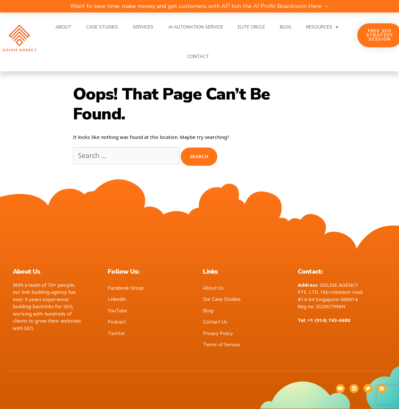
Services (143, 27)
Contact (198, 56)
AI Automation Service (195, 27)
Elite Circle (251, 27)
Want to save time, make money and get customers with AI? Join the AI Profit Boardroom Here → (199, 6)
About (63, 27)
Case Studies (102, 27)
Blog (285, 27)
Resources (322, 27)
